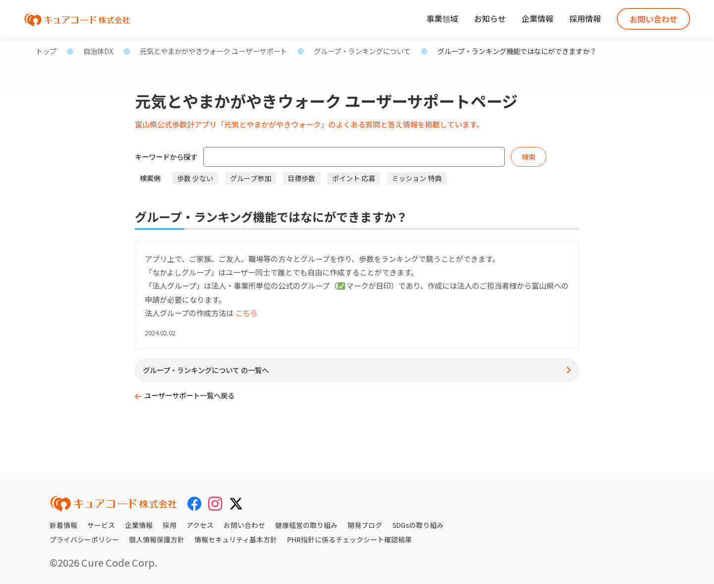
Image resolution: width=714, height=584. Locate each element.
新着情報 (63, 525)
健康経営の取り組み (306, 525)
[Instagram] (215, 503)
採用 (170, 525)
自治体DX (98, 51)
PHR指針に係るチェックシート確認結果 (349, 539)
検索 (529, 156)
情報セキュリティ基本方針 (235, 539)
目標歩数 (301, 178)
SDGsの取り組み (418, 525)
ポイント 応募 (353, 178)
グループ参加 (250, 178)
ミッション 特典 (417, 178)
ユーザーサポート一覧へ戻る (189, 395)
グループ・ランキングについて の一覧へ (206, 370)
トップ (46, 51)
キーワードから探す (166, 156)
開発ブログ (365, 525)
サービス (101, 525)
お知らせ (490, 18)
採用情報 (585, 18)
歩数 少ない (195, 178)
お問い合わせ (653, 19)
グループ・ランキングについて (362, 51)
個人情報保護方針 (156, 539)
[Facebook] (194, 503)
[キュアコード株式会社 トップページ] (114, 504)
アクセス (200, 525)
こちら (246, 312)
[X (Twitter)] (236, 502)
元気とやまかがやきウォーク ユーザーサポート (213, 51)
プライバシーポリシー (84, 539)
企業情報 (537, 18)
